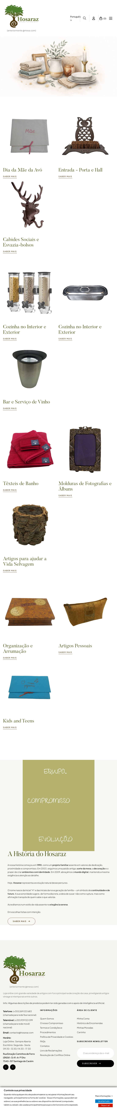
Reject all (105, 1105)
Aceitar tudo (104, 1101)
